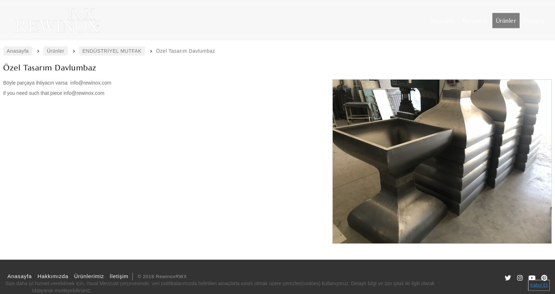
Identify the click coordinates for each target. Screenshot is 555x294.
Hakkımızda (51, 276)
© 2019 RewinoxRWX (162, 276)
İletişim (118, 276)
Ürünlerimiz (88, 276)
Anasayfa (18, 276)
